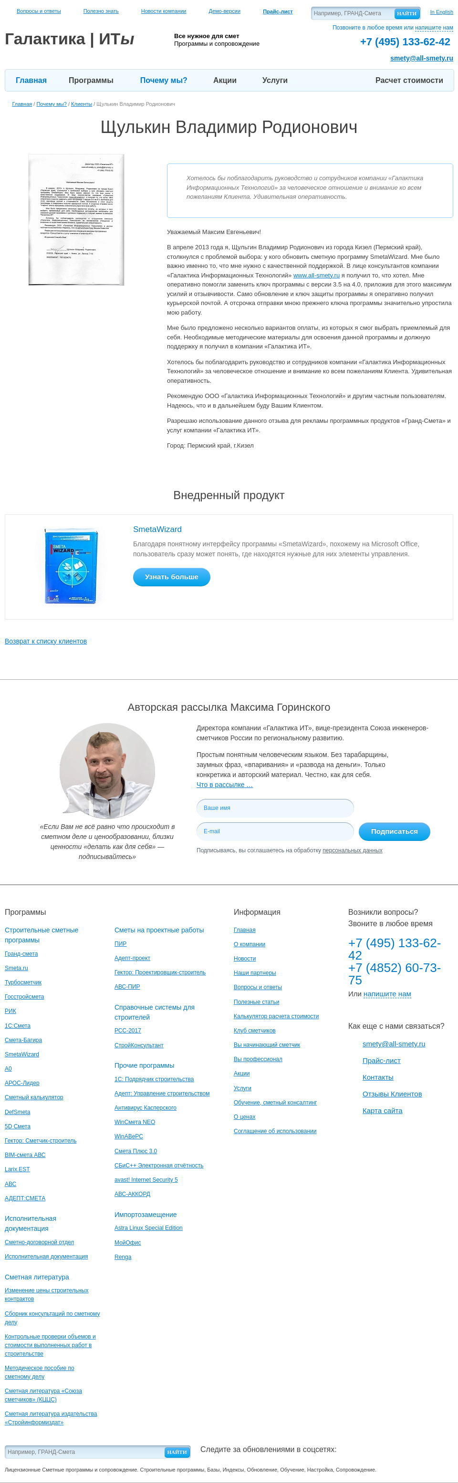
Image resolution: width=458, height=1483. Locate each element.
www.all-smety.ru (316, 275)
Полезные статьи (256, 1002)
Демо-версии (224, 11)
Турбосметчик (23, 982)
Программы (91, 80)
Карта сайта (383, 1110)
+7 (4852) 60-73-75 (394, 974)
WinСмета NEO (134, 1122)
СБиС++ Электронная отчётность (159, 1165)
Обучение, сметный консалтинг (275, 1102)
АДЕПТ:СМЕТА (25, 1198)
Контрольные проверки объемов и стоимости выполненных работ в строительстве (50, 1345)
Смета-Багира (23, 1040)
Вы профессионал (258, 1059)
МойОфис (127, 1242)
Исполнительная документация (46, 1256)
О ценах (244, 1117)
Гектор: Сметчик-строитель (40, 1140)
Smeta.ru (16, 968)
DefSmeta (17, 1112)
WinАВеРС (128, 1136)
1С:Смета (18, 1026)
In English (441, 12)
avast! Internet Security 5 (146, 1179)
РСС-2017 (127, 1030)
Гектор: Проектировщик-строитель (160, 972)
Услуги (275, 80)
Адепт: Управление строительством (161, 1093)
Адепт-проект (132, 958)
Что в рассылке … (225, 784)
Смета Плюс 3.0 (135, 1151)
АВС (10, 1184)
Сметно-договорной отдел (39, 1242)
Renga (122, 1257)
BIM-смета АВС (25, 1155)
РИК (10, 1011)
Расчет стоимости (409, 80)
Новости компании (164, 11)
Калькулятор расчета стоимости (276, 1016)
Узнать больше (171, 577)
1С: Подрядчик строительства (154, 1079)
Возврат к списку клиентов (46, 641)
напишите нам (434, 27)
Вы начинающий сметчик (267, 1045)
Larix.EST (17, 1169)
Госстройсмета (24, 996)
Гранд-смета (21, 954)
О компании (249, 944)
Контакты (378, 1077)
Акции (225, 80)
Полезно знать (101, 11)
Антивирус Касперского (145, 1108)
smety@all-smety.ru (421, 58)
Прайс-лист (382, 1060)
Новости (245, 958)
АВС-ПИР (127, 986)
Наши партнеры (255, 973)
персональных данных (352, 850)
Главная (31, 80)
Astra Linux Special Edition (148, 1228)
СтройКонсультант (139, 1045)
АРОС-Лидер (22, 1083)
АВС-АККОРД (132, 1194)
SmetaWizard (157, 529)
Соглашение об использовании (275, 1131)
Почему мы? (163, 80)
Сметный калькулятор (34, 1097)
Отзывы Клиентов (392, 1094)
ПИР (120, 944)
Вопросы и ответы (39, 11)
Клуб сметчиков (255, 1030)
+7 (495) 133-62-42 (394, 949)
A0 (8, 1068)
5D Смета (18, 1126)
